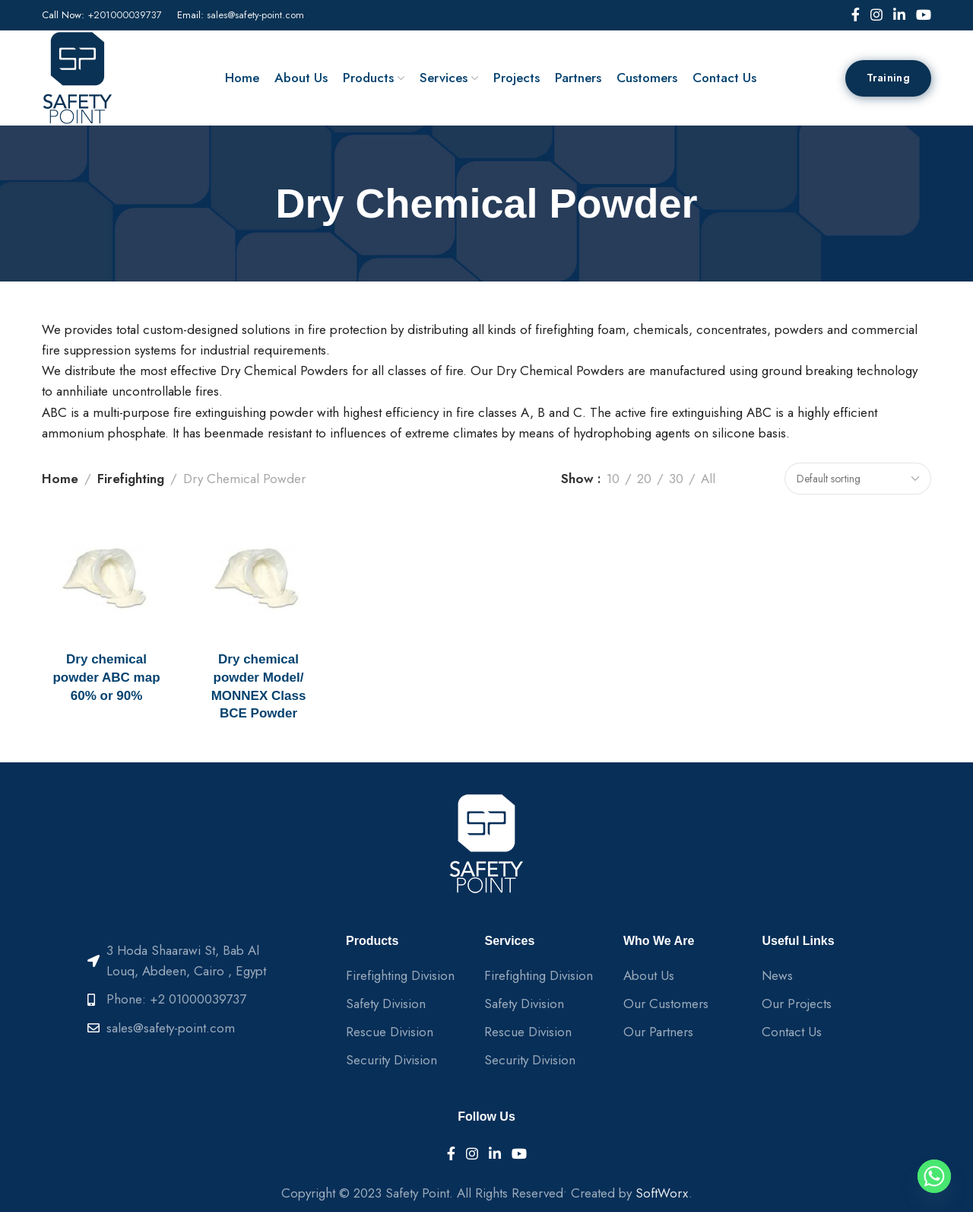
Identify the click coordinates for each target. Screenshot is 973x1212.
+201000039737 (124, 15)
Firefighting (130, 478)
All (708, 478)
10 (613, 478)
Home (60, 478)
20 (644, 478)
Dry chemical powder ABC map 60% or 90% (106, 677)
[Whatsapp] (934, 1176)
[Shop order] (857, 479)
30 (676, 478)
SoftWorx (662, 1193)
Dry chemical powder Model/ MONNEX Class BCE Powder (258, 686)
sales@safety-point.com (255, 15)
